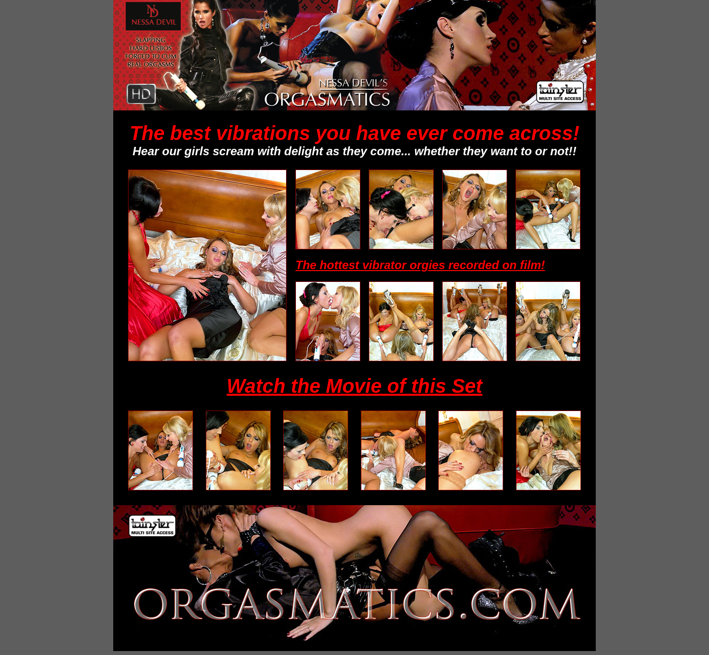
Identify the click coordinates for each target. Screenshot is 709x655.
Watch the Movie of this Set (354, 386)
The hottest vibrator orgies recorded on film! (420, 265)
